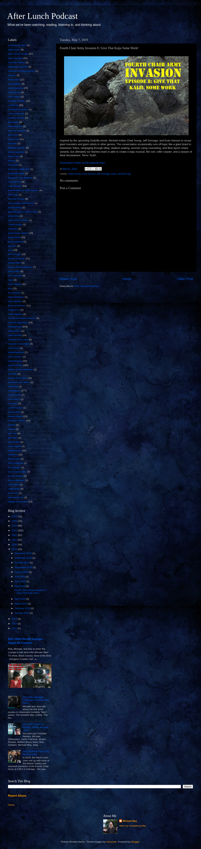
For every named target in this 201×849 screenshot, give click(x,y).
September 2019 (24, 567)
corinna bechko (16, 117)
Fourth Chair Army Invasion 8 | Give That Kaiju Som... (30, 591)
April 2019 (20, 599)
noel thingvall (15, 361)
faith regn (13, 194)
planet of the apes (17, 378)
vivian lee (13, 493)
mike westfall (15, 335)
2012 (15, 628)
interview (12, 228)
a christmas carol (17, 45)
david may (13, 139)
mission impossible (18, 339)
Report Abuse (17, 795)
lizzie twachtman (17, 305)
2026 (15, 516)
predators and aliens (19, 382)
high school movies (18, 220)
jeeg (10, 250)
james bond (14, 237)
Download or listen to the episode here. (82, 162)
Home (127, 279)
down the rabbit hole (19, 169)
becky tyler (14, 79)
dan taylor (13, 122)
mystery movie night (18, 343)
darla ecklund (15, 126)
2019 (15, 549)
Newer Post (68, 279)
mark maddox (15, 314)
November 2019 (23, 558)
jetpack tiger (14, 262)
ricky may (13, 386)
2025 (15, 521)
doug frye (13, 164)
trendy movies (15, 476)
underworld (14, 488)
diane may (13, 156)
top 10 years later (17, 471)
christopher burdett (18, 109)
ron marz (12, 403)
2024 (15, 525)
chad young (74, 173)
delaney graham (16, 147)
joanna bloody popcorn (20, 267)
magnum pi (14, 309)
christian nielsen (16, 101)
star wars (13, 437)
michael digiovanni (18, 322)
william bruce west (18, 501)
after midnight (15, 58)
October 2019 (22, 562)
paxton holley (15, 365)
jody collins (14, 271)
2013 (15, 623)
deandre (12, 143)
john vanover (15, 275)
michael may (124, 173)
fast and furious (16, 199)
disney (11, 160)
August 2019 (22, 572)
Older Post (185, 279)
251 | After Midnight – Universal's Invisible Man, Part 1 (36, 700)
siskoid (11, 425)
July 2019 (20, 576)
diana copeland (16, 152)
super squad (14, 446)
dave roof (13, 135)
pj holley (12, 373)
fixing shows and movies (21, 203)
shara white (14, 412)
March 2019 (21, 603)
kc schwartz (14, 292)
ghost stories (15, 207)
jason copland (15, 241)
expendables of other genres (23, 190)
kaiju (113, 173)
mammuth (111, 841)
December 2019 (23, 553)
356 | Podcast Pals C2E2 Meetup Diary (36, 752)
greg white (13, 216)
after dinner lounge (18, 54)
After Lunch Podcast (42, 16)
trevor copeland (16, 480)
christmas (13, 105)
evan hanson (89, 173)
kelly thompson (16, 297)
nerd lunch (13, 348)
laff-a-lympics (15, 301)
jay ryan (12, 246)
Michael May (130, 821)
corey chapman (16, 113)
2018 (15, 618)
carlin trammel (15, 88)
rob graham (14, 390)
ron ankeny (14, 399)
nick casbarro (15, 356)
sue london (14, 442)
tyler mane (13, 484)
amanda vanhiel (16, 62)
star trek (12, 433)
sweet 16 (13, 454)
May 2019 (20, 586)
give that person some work (22, 211)
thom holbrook (15, 463)
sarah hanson (15, 407)
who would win (16, 497)
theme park (14, 459)
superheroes (14, 450)
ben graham (14, 83)
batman (12, 75)
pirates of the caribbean (20, 369)
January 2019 (22, 613)
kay (10, 288)
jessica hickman (16, 258)
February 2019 (23, 608)
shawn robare (15, 416)
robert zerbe (14, 395)
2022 (15, 535)
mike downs (14, 331)
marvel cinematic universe (22, 318)
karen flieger (14, 284)
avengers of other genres (21, 71)
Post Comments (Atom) (86, 286)
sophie (11, 429)
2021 (15, 539)
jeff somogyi (103, 173)
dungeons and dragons (20, 177)
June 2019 (21, 581)
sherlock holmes (16, 420)
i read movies (15, 224)
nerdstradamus (16, 352)
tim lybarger (14, 467)
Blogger (135, 841)
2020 (15, 544)
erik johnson (14, 181)
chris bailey (14, 96)
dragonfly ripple (16, 173)
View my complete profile (132, 825)
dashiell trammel (16, 130)
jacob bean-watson (18, 233)
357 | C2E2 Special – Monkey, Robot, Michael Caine (35, 727)
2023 (15, 530)
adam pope (14, 49)
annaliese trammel (18, 66)
